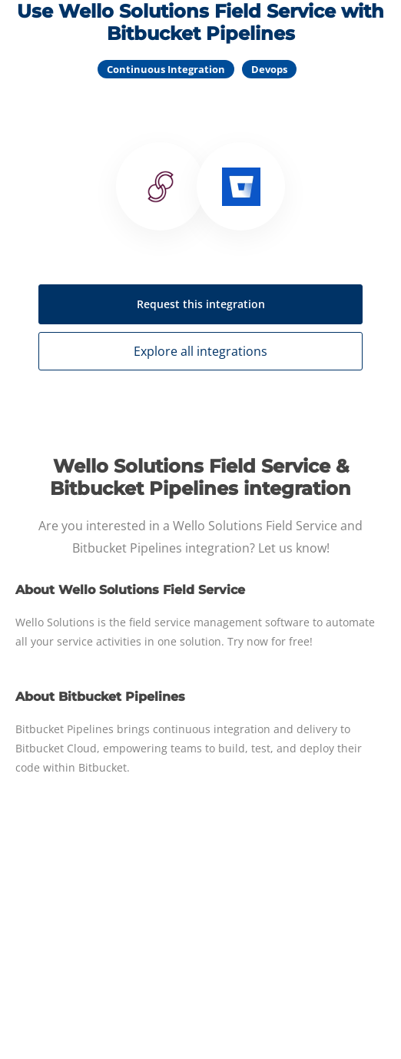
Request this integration (201, 304)
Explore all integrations (200, 351)
